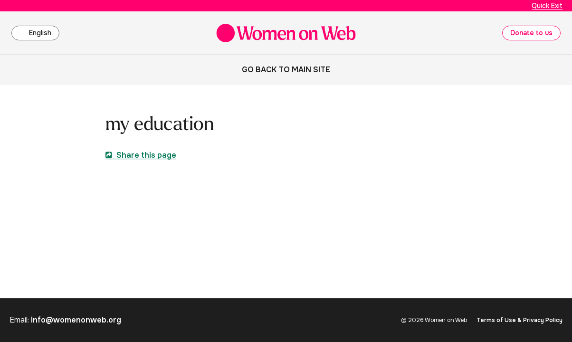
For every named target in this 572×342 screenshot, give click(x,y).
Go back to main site (286, 70)
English (40, 32)
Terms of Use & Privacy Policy (519, 320)
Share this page (140, 155)
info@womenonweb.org (76, 320)
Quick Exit (547, 5)
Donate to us (531, 32)
